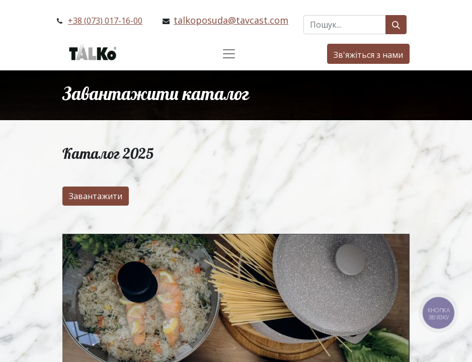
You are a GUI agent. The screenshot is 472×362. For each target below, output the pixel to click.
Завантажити (95, 196)
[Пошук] (396, 24)
